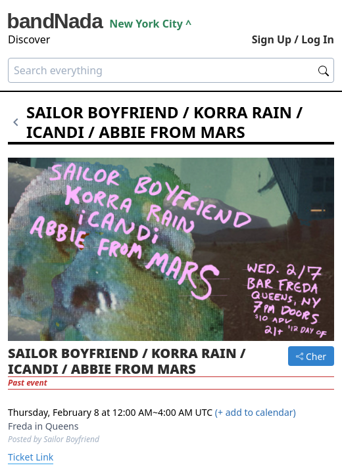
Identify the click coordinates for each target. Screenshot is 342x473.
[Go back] (17, 122)
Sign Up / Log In (293, 39)
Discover (29, 39)
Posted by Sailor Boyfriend (53, 439)
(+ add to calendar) (255, 412)
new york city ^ (150, 23)
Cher (311, 356)
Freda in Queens (43, 426)
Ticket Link (30, 457)
